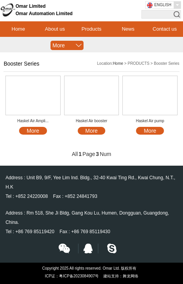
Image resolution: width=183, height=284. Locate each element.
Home (18, 29)
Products (91, 29)
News (128, 29)
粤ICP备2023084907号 (79, 276)
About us (55, 29)
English (162, 5)
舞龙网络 (130, 276)
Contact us (165, 29)
